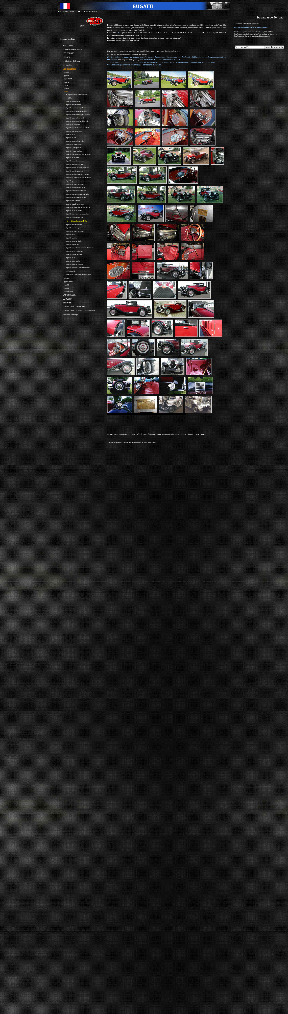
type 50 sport (67, 134)
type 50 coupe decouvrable (72, 160)
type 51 (64, 278)
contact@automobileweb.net (169, 51)
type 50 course (68, 137)
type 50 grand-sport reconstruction (74, 213)
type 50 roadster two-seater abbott (74, 127)
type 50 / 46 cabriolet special (72, 187)
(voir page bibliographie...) (128, 60)
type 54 (64, 287)
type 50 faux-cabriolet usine (72, 164)
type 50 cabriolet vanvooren (72, 184)
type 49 (64, 88)
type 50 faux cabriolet (70, 200)
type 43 (64, 72)
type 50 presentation (70, 101)
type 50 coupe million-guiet (72, 140)
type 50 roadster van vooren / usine (74, 193)
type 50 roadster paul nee (71, 170)
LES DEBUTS (67, 52)
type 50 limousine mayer (71, 254)
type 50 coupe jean (69, 157)
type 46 (64, 81)
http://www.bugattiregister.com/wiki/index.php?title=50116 (253, 32)
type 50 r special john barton (72, 217)
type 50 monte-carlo (69, 244)
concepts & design (69, 314)
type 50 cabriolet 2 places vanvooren (75, 267)
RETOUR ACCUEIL (66, 11)
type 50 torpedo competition (72, 203)
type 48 (64, 85)
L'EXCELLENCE (68, 68)
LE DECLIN (66, 298)
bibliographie (66, 44)
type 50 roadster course (71, 224)
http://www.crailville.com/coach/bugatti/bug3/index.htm (252, 36)
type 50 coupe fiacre (70, 124)
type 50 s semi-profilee (70, 147)
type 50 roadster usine (70, 104)
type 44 (64, 75)
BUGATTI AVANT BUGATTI (72, 48)
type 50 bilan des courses (71, 264)
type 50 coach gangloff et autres (73, 111)
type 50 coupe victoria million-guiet (74, 120)
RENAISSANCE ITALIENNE (73, 306)
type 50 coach (68, 234)
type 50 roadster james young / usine (75, 154)
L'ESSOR (65, 56)
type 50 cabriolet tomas (71, 144)
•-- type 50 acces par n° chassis (73, 94)
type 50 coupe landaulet (71, 241)
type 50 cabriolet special (71, 227)
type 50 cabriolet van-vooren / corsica (75, 177)
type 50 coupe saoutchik (71, 210)
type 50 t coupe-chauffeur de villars (74, 167)
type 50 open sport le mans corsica (74, 180)
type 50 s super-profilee (71, 150)
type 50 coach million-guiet (72, 117)
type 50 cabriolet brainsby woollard (74, 174)
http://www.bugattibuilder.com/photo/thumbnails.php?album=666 (255, 34)
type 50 (64, 91)
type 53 (64, 284)
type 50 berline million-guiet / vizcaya (75, 114)
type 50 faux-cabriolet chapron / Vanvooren (77, 247)
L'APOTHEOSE (68, 294)
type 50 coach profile (70, 260)
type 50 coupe (68, 257)
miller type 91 (67, 270)
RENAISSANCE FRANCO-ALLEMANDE (78, 310)
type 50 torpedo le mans (71, 131)
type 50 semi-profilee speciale (73, 197)
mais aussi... (66, 302)
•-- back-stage (66, 291)
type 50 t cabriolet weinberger (73, 190)
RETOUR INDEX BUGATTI (89, 11)
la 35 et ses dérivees (70, 60)
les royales (65, 64)
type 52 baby (66, 281)
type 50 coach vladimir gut (71, 251)
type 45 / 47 (66, 78)
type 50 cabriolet (68, 237)
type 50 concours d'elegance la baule (75, 274)
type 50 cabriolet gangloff (71, 107)
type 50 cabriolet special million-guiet (75, 207)
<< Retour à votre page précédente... (246, 23)
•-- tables (66, 97)
